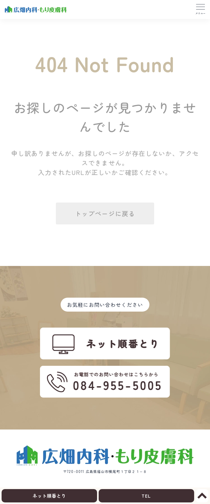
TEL (146, 495)
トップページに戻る (105, 213)
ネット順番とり (49, 495)
